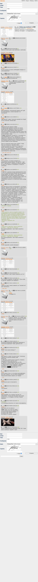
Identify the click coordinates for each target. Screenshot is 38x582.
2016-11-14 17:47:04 (12, 158)
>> (3, 65)
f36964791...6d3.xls (4, 38)
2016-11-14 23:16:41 (12, 209)
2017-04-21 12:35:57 (12, 338)
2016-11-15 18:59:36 (12, 224)
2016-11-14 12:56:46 (12, 116)
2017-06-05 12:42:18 (12, 405)
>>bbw (22, 10)
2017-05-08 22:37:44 (12, 347)
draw (11, 28)
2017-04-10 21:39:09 (12, 269)
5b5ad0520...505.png (5, 91)
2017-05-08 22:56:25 (12, 353)
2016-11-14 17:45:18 (12, 154)
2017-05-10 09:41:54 (12, 386)
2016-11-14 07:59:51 (15, 108)
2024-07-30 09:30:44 (12, 427)
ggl (7, 28)
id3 (9, 28)
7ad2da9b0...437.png (5, 326)
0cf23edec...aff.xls (4, 316)
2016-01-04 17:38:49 (12, 73)
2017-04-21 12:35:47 (20, 316)
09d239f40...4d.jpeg (5, 416)
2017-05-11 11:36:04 (12, 392)
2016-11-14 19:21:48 (12, 184)
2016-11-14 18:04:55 (12, 169)
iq (8, 92)
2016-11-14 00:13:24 (12, 104)
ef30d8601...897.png (4, 27)
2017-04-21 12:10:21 (12, 312)
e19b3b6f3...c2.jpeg (4, 52)
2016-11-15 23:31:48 (12, 242)
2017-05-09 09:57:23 (12, 371)
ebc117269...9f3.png (5, 301)
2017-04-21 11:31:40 (12, 278)
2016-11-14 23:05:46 (12, 204)
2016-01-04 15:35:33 (20, 28)
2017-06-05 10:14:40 (12, 400)
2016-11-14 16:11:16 (12, 124)
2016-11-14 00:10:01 (20, 80)
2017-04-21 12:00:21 (12, 283)
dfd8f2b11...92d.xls (4, 290)
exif (5, 28)
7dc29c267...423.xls (5, 247)
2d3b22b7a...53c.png (5, 258)
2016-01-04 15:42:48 (12, 48)
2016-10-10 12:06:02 (15, 77)
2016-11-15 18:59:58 (12, 232)
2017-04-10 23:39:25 (12, 273)
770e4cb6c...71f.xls (4, 81)
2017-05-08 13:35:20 (12, 341)
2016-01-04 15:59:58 (12, 63)
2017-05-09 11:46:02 (12, 379)
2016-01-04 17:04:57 (12, 67)
